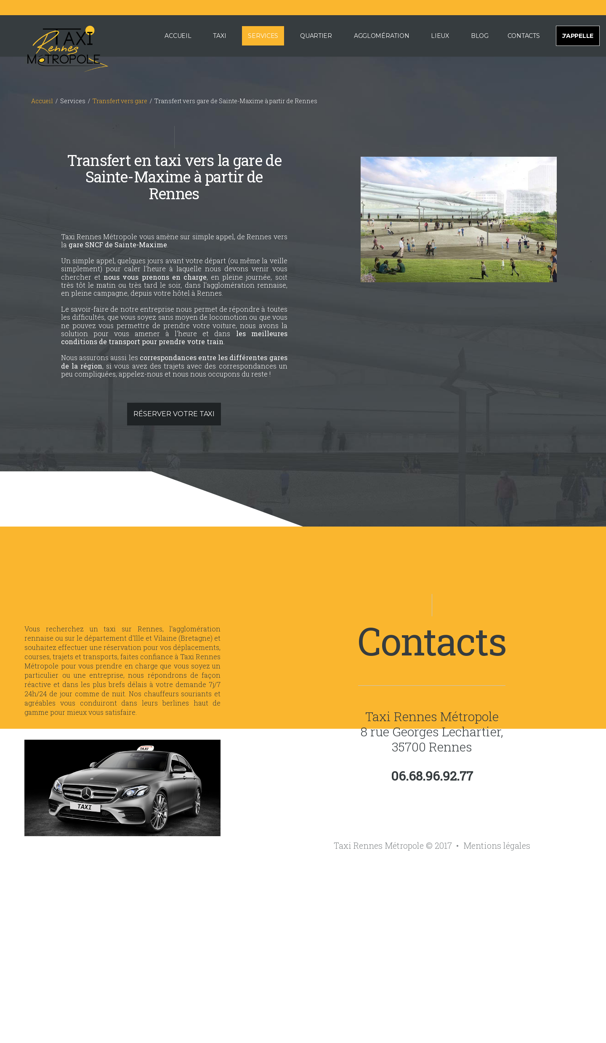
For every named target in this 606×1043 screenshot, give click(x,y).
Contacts (524, 36)
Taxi (219, 36)
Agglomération (381, 36)
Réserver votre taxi (174, 414)
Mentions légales (496, 845)
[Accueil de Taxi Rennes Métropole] (57, 47)
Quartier (316, 36)
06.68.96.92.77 (432, 776)
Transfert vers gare (120, 101)
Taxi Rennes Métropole (432, 716)
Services (263, 36)
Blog (480, 36)
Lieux (440, 36)
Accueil (178, 36)
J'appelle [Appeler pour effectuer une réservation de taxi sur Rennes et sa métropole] (577, 36)
